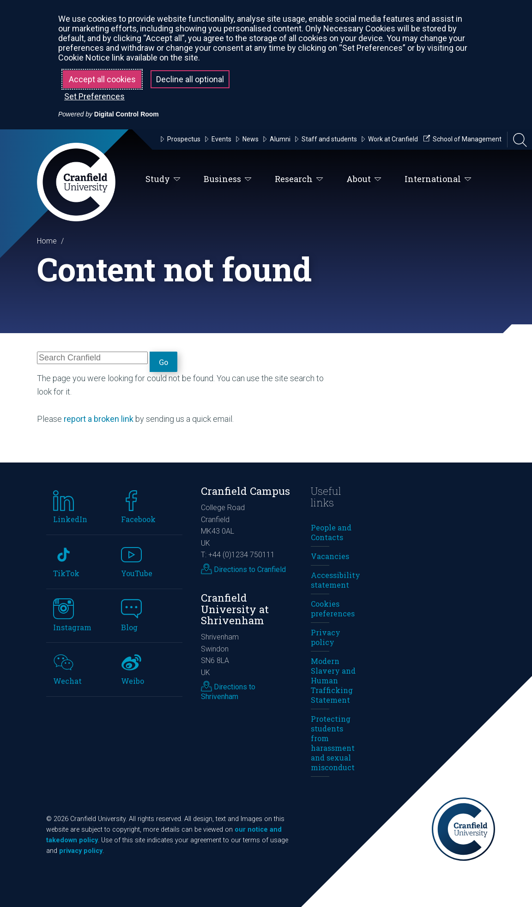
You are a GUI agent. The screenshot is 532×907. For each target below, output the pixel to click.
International (438, 179)
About (363, 179)
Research (299, 179)
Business (228, 179)
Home (47, 241)
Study (163, 179)
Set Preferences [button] (94, 96)
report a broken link (98, 419)
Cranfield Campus (245, 491)
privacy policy (81, 851)
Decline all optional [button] (190, 79)
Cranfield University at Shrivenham (235, 609)
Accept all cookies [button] (102, 79)
